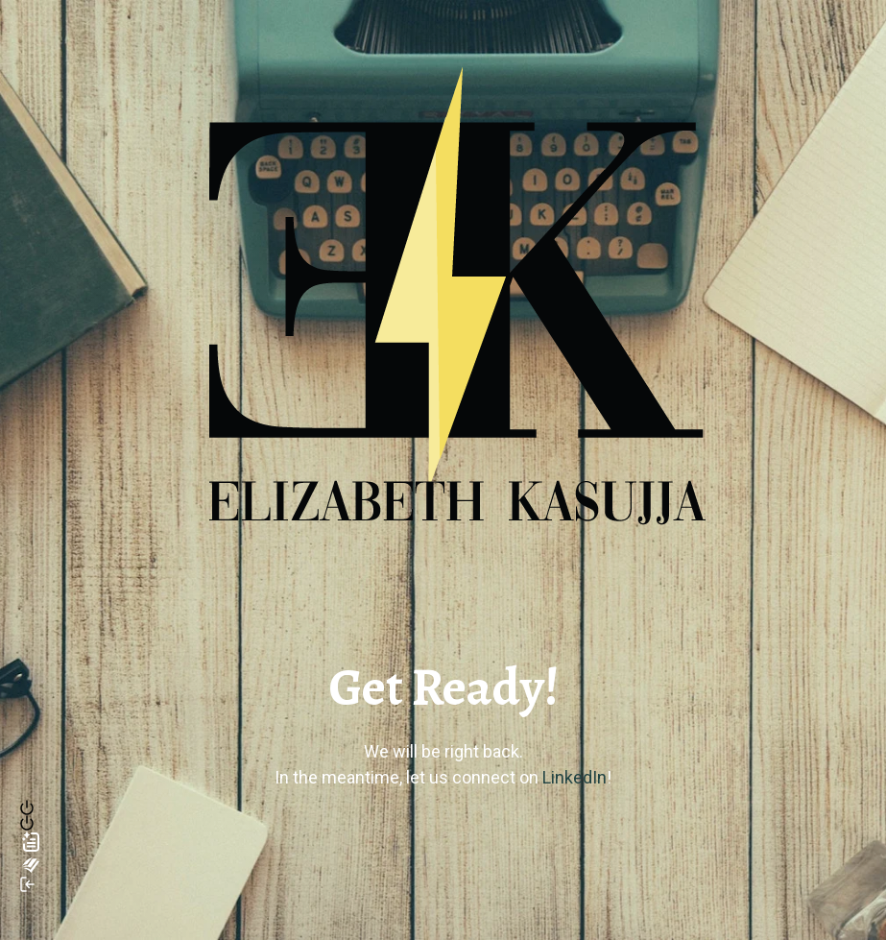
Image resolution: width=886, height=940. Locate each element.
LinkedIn (574, 777)
